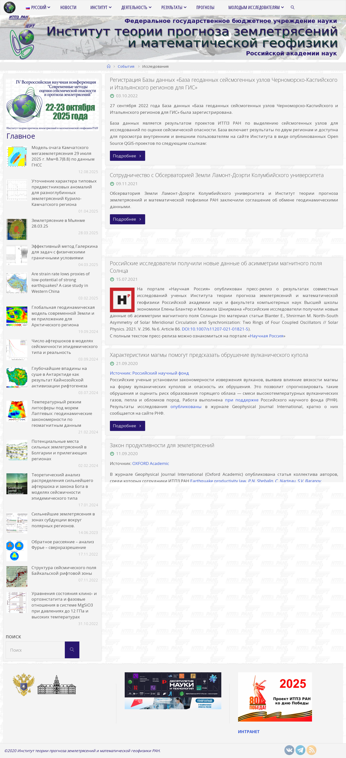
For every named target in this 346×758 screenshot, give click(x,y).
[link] (293, 7)
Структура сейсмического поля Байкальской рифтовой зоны (64, 570)
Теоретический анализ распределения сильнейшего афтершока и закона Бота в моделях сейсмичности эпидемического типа (62, 486)
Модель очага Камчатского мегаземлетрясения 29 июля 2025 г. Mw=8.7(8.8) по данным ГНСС (63, 156)
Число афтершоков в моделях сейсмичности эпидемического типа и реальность (65, 346)
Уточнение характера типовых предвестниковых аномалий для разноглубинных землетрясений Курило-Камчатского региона (64, 192)
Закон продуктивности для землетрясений (162, 445)
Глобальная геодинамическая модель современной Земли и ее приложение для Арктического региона (63, 316)
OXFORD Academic (150, 463)
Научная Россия (266, 336)
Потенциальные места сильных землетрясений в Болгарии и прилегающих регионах (59, 449)
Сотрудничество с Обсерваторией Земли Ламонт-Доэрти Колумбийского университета (217, 175)
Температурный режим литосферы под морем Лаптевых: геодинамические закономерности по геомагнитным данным (62, 413)
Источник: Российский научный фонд (149, 373)
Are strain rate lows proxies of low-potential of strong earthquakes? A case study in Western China (61, 282)
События (126, 66)
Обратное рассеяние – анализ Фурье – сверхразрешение (63, 544)
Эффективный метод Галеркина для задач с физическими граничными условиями (65, 252)
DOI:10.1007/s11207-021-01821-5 (215, 329)
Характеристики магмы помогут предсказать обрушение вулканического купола (209, 355)
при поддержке (242, 400)
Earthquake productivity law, (255, 481)
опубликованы (186, 406)
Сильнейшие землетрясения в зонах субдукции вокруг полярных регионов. (63, 519)
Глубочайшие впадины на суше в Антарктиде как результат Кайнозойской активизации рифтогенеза (59, 377)
